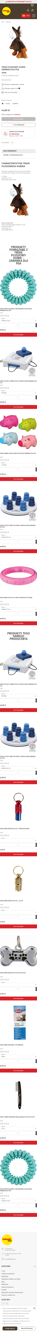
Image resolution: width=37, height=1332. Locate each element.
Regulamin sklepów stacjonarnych (12, 1292)
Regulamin (4, 1276)
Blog (2, 1282)
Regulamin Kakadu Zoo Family (10, 1279)
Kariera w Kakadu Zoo (8, 1295)
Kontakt (3, 1290)
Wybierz (3, 318)
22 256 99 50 (14, 134)
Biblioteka (4, 1284)
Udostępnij (12, 142)
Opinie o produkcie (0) (12, 155)
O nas (3, 1271)
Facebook (3, 1303)
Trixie (3, 73)
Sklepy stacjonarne (7, 1287)
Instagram (6, 1303)
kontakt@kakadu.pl (10, 1259)
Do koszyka (18, 119)
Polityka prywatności (8, 1274)
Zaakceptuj (10, 1328)
